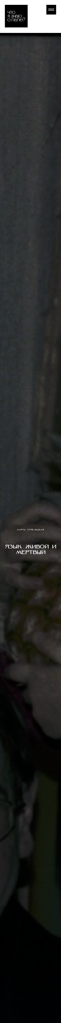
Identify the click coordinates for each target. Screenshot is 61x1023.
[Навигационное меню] (51, 10)
